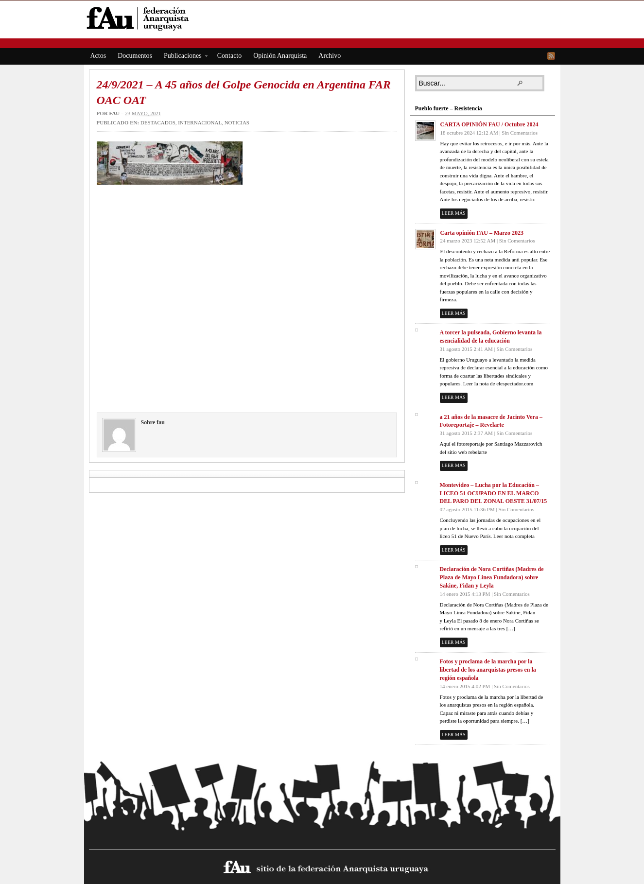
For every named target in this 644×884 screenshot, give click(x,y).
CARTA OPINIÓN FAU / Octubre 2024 (489, 124)
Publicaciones (183, 57)
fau (114, 113)
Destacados (157, 122)
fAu (323, 18)
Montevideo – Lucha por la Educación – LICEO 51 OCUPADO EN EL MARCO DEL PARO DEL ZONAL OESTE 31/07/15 (493, 493)
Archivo (329, 55)
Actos (98, 55)
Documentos (135, 55)
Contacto (229, 55)
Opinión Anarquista (280, 55)
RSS (551, 56)
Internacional (200, 122)
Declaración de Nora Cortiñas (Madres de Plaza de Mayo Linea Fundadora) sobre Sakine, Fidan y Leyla (492, 577)
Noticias (237, 122)
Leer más (454, 213)
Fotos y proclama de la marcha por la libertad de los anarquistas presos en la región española (488, 669)
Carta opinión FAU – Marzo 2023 (481, 232)
